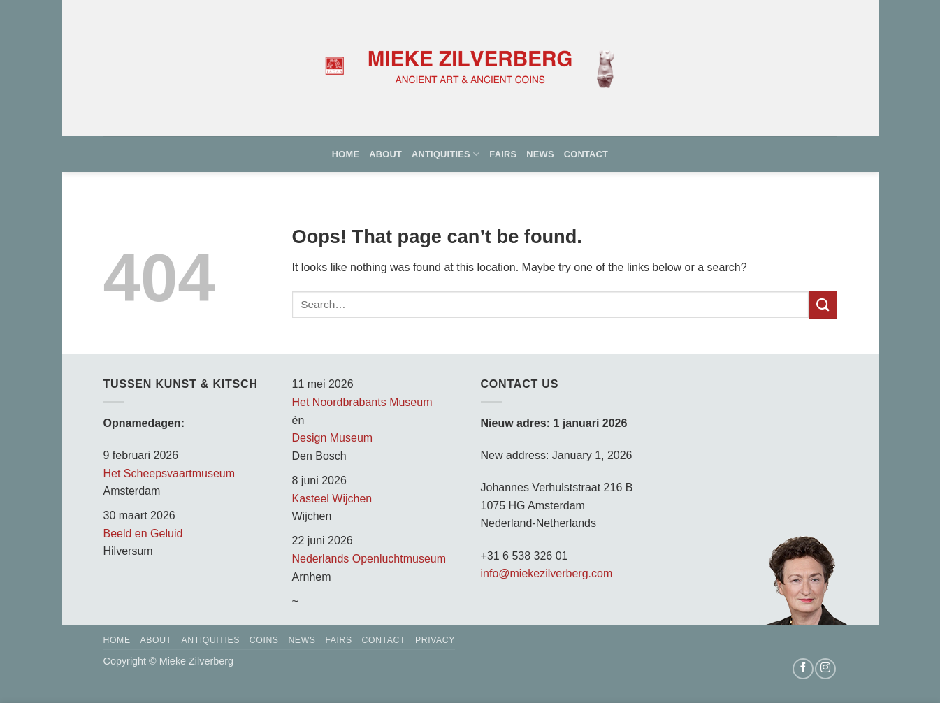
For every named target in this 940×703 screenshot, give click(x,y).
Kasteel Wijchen (332, 499)
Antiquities (445, 154)
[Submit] (823, 304)
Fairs (502, 154)
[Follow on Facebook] (803, 668)
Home (345, 154)
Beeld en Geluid (143, 533)
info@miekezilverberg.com (547, 573)
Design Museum (332, 438)
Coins (264, 640)
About (385, 154)
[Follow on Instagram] (825, 668)
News (540, 154)
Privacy (435, 640)
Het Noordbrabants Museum (362, 402)
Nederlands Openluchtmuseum (369, 559)
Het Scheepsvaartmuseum (169, 473)
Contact (586, 154)
